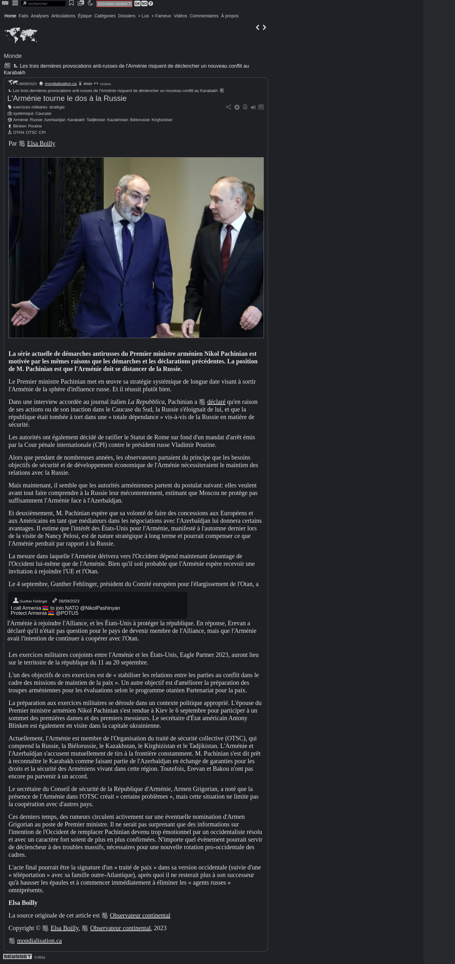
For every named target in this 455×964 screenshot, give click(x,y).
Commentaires (204, 15)
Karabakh (76, 119)
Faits (23, 15)
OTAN (18, 132)
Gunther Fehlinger (29, 600)
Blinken (20, 126)
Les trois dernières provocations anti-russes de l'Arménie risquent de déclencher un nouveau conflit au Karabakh (112, 90)
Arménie (20, 119)
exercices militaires (30, 107)
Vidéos (180, 15)
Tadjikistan (96, 119)
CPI (42, 132)
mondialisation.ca (60, 83)
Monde (13, 56)
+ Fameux (161, 15)
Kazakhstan (117, 119)
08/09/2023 (65, 600)
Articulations (64, 15)
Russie (36, 119)
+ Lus (143, 15)
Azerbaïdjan (55, 119)
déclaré (216, 401)
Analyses (40, 15)
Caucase (43, 113)
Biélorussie (140, 119)
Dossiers (126, 15)
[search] (43, 4)
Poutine (35, 126)
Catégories (105, 15)
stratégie (56, 107)
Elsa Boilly (41, 143)
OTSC (31, 132)
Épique (85, 15)
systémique (23, 113)
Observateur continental (140, 915)
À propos (230, 15)
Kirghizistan (162, 119)
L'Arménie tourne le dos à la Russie (67, 98)
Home (10, 15)
